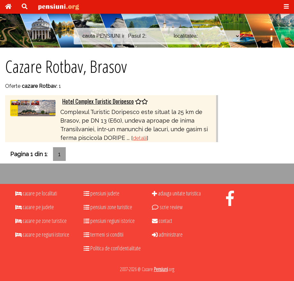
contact (162, 220)
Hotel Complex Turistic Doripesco (98, 101)
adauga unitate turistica (176, 193)
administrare (167, 234)
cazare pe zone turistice (41, 220)
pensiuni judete (101, 193)
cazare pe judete (34, 207)
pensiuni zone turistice (108, 207)
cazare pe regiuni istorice (42, 234)
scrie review (167, 207)
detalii (140, 138)
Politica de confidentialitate (112, 248)
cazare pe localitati (36, 193)
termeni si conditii (104, 234)
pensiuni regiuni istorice (109, 220)
